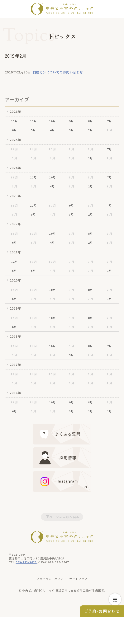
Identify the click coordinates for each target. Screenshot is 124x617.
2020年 (15, 280)
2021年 (15, 252)
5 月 (33, 158)
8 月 (90, 149)
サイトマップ (78, 579)
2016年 (15, 392)
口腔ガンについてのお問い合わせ (58, 72)
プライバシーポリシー (51, 579)
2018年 (15, 336)
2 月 (90, 271)
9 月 (71, 149)
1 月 (109, 130)
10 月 (52, 149)
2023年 (15, 196)
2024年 (15, 167)
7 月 (109, 233)
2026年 (15, 111)
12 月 (14, 149)
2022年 (15, 224)
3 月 (71, 158)
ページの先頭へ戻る (64, 516)
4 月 (52, 158)
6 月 (14, 158)
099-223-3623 (26, 562)
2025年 (15, 139)
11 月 (33, 149)
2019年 (15, 308)
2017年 (15, 364)
